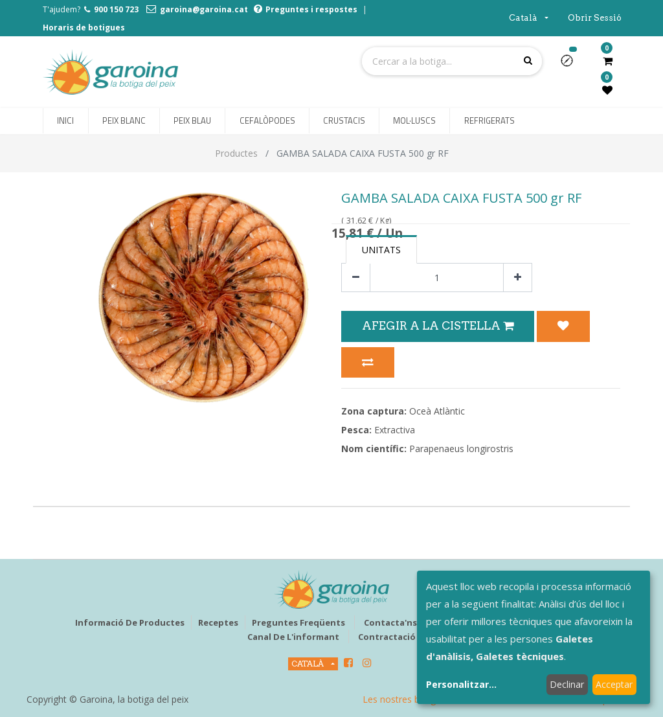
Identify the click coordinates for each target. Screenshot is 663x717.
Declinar (567, 684)
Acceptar (614, 684)
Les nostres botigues (407, 699)
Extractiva (394, 430)
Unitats (381, 250)
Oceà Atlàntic (437, 411)
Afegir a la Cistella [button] (437, 325)
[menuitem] (65, 121)
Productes (236, 153)
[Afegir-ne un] (517, 277)
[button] (572, 65)
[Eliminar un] (355, 277)
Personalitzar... (461, 684)
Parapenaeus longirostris (461, 448)
